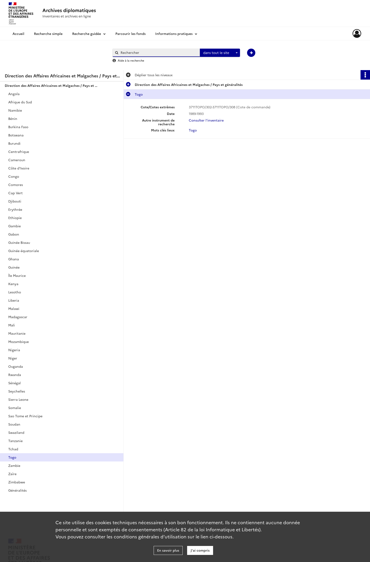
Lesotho (14, 292)
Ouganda (15, 366)
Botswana (16, 135)
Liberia (13, 300)
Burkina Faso (18, 126)
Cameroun (16, 159)
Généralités (17, 490)
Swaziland (16, 432)
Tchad (13, 449)
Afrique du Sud (20, 102)
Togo (12, 457)
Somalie (14, 407)
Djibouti (14, 201)
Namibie (15, 110)
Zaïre (12, 473)
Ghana (13, 259)
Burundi (14, 143)
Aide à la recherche (131, 60)
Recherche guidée (86, 33)
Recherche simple (48, 33)
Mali (11, 325)
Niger (12, 358)
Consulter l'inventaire (206, 120)
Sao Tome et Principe (25, 416)
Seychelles (16, 391)
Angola (14, 93)
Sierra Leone (18, 399)
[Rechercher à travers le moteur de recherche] (159, 52)
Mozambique (18, 341)
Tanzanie (15, 440)
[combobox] (220, 53)
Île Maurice (17, 275)
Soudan (14, 424)
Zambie (14, 465)
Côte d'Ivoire (18, 168)
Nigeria (14, 349)
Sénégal (14, 382)
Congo (13, 176)
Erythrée (15, 209)
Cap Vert (15, 192)
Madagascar (17, 316)
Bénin (12, 118)
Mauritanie (16, 333)
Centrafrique (18, 151)
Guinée (14, 267)
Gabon (13, 234)
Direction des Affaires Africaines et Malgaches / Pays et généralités (52, 85)
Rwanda (14, 374)
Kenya (13, 283)
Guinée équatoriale (23, 250)
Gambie (14, 226)
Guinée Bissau (19, 242)
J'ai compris (200, 550)
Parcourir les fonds (130, 33)
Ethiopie (15, 217)
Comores (15, 184)
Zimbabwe (16, 482)
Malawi (13, 308)
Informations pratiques (174, 33)
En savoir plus (168, 550)
